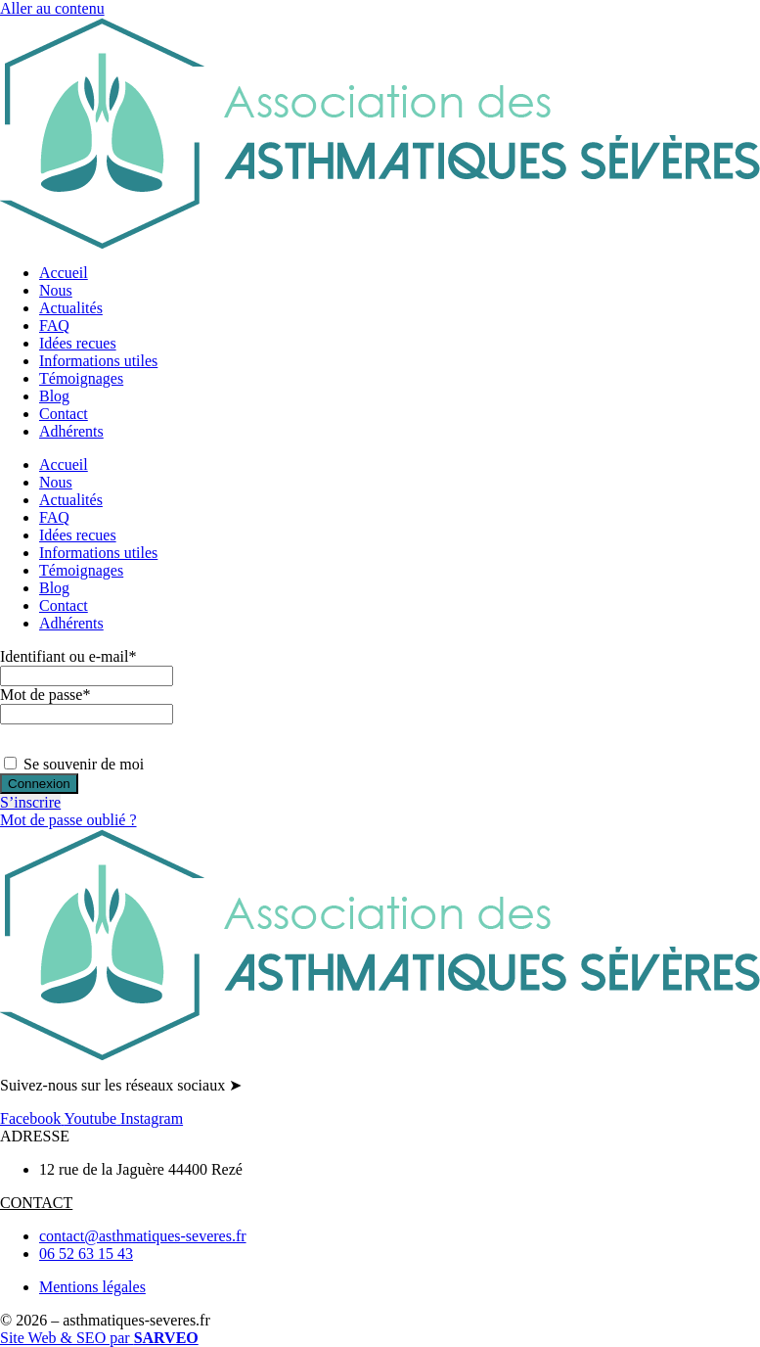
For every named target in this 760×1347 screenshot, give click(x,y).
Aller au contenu (52, 8)
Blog (54, 396)
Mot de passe (45, 694)
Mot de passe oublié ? (68, 820)
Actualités (71, 308)
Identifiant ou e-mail (68, 656)
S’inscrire (30, 802)
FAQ (54, 325)
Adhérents (71, 431)
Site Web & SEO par (99, 1337)
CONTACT (36, 1202)
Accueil (63, 272)
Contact (63, 413)
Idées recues (77, 343)
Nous (55, 290)
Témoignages (81, 378)
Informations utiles (98, 360)
